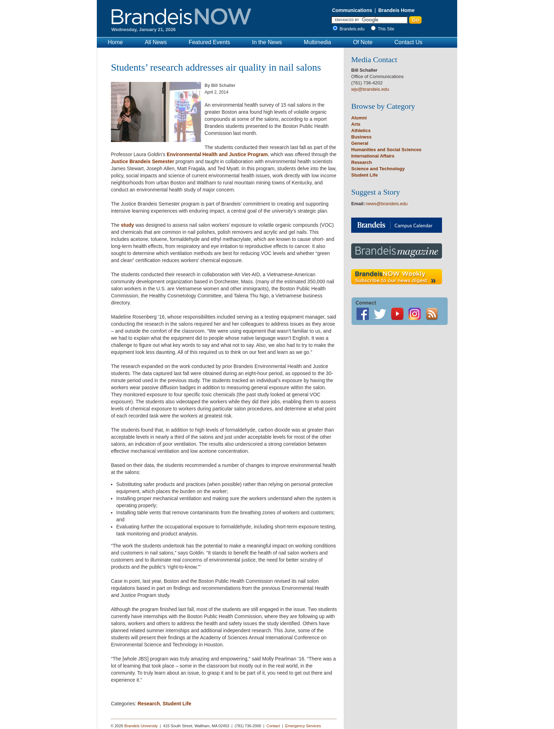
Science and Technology (378, 168)
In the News (267, 42)
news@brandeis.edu (387, 203)
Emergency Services (303, 726)
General (359, 143)
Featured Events (209, 42)
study (127, 225)
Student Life (177, 703)
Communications (352, 10)
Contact (273, 726)
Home (115, 42)
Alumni (359, 117)
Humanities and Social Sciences (386, 149)
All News (156, 42)
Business (361, 137)
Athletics (361, 130)
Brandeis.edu (354, 28)
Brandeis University (141, 726)
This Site (386, 28)
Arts (355, 124)
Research (148, 703)
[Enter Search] (369, 20)
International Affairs (372, 156)
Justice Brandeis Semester (142, 161)
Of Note (362, 42)
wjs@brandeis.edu (370, 89)
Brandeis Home (396, 10)
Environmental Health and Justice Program (217, 154)
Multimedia (317, 42)
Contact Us (408, 42)
